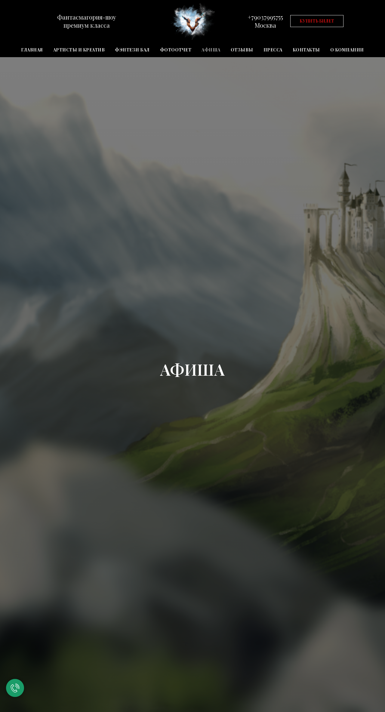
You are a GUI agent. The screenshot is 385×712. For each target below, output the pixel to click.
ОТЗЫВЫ (242, 50)
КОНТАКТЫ (306, 50)
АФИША (211, 50)
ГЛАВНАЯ (32, 50)
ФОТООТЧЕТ (176, 50)
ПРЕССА (272, 50)
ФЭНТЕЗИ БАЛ (132, 50)
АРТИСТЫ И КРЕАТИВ (79, 50)
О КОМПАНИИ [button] (347, 50)
